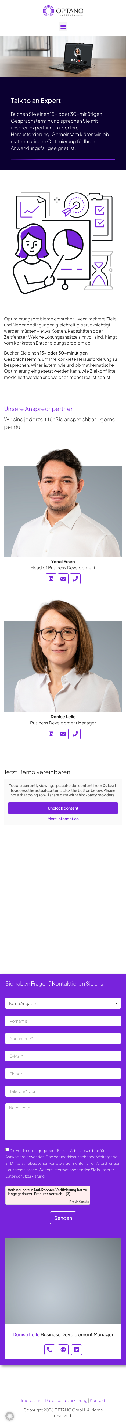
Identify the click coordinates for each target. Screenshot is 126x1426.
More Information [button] (63, 818)
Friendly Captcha (79, 1201)
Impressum (32, 1400)
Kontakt (97, 1400)
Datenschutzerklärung (66, 1400)
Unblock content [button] (63, 807)
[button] (63, 26)
